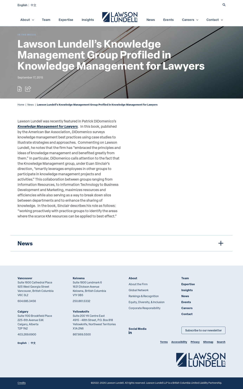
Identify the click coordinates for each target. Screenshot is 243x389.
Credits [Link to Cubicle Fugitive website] (22, 382)
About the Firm (138, 284)
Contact (214, 19)
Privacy (195, 342)
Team (46, 19)
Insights (88, 19)
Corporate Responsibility (144, 308)
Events (168, 19)
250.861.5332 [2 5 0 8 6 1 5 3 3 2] (81, 301)
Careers (190, 19)
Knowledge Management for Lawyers (48, 126)
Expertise (66, 19)
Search (221, 342)
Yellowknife (81, 311)
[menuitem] (120, 17)
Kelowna (79, 278)
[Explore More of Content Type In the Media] (27, 34)
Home (21, 104)
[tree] (121, 243)
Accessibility (179, 342)
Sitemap (208, 342)
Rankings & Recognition (144, 296)
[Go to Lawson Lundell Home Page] (200, 360)
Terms (164, 342)
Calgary (23, 311)
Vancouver (25, 278)
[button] (224, 4)
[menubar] (121, 17)
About (27, 19)
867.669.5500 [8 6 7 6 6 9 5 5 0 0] (82, 334)
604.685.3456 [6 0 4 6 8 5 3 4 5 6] (27, 301)
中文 (33, 5)
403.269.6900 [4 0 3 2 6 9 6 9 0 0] (27, 334)
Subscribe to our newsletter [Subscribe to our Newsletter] (203, 330)
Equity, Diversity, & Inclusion (146, 302)
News (151, 19)
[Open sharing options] (28, 88)
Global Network (138, 290)
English (22, 5)
